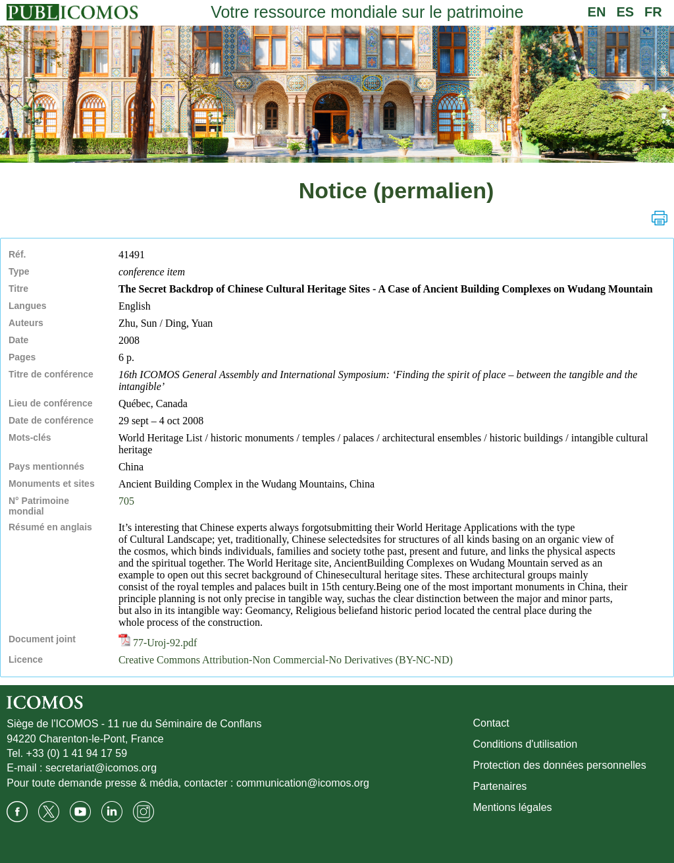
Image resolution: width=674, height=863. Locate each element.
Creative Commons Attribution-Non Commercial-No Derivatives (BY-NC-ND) (285, 659)
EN (597, 12)
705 (126, 501)
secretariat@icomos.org (101, 767)
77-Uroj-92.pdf (157, 642)
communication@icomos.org (302, 783)
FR (653, 12)
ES (625, 12)
